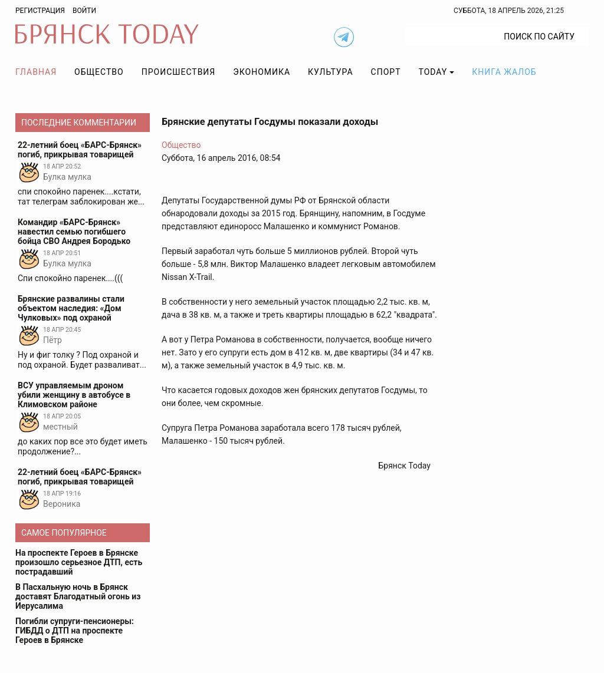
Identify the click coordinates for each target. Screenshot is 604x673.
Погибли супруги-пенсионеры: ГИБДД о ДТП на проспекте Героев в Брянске (74, 630)
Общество (99, 72)
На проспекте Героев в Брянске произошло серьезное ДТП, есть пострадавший (78, 562)
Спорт (386, 72)
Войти (84, 10)
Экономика (261, 72)
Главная (36, 72)
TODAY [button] (433, 72)
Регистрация (40, 10)
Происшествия (179, 72)
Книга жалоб (504, 72)
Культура (330, 72)
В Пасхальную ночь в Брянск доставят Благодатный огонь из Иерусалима (77, 596)
